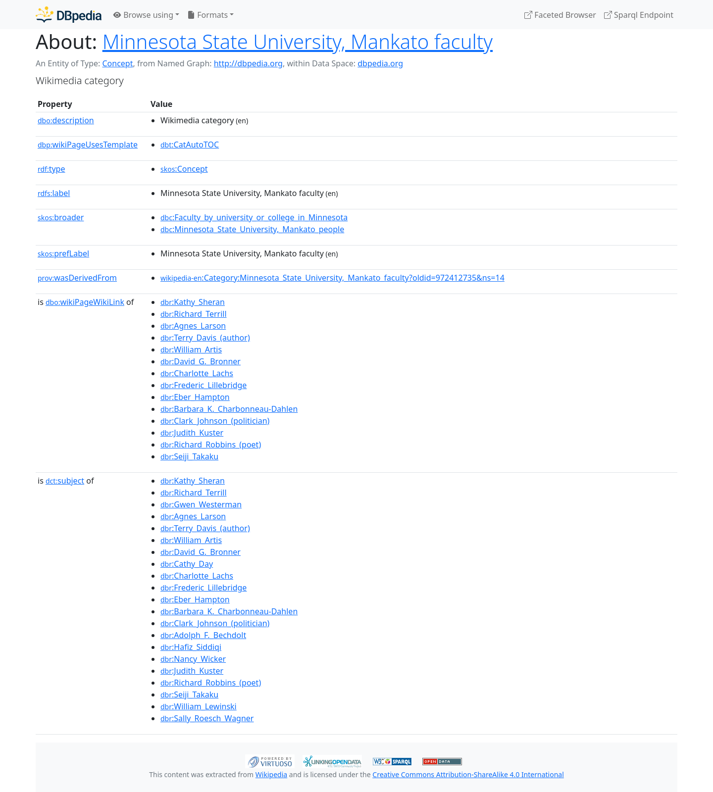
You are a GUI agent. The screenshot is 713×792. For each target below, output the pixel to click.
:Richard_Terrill (193, 313)
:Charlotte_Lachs (196, 373)
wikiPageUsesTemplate (88, 144)
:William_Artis (191, 349)
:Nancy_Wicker (193, 658)
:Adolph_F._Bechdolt (203, 635)
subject (65, 480)
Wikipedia (271, 774)
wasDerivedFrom (77, 277)
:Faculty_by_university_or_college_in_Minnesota (254, 217)
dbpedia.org (380, 63)
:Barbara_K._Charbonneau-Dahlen (229, 408)
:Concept (184, 168)
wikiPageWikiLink (85, 302)
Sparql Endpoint (638, 14)
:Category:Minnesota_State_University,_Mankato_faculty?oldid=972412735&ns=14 (332, 277)
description (66, 120)
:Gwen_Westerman (201, 504)
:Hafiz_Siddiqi (190, 647)
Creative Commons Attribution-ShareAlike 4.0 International (467, 774)
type (51, 168)
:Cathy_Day (186, 563)
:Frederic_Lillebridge (203, 385)
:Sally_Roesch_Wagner (207, 718)
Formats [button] (207, 14)
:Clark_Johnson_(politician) (214, 420)
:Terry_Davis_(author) (205, 337)
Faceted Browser (560, 14)
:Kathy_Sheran (192, 302)
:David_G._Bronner (200, 361)
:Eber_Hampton (195, 397)
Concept (117, 63)
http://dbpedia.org (248, 63)
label (54, 193)
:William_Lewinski (198, 706)
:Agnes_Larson (193, 325)
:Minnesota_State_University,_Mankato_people (252, 229)
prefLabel (63, 253)
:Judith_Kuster (191, 432)
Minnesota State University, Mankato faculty (297, 41)
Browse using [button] (143, 14)
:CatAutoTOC (189, 144)
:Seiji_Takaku (189, 456)
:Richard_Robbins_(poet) (210, 444)
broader (61, 217)
